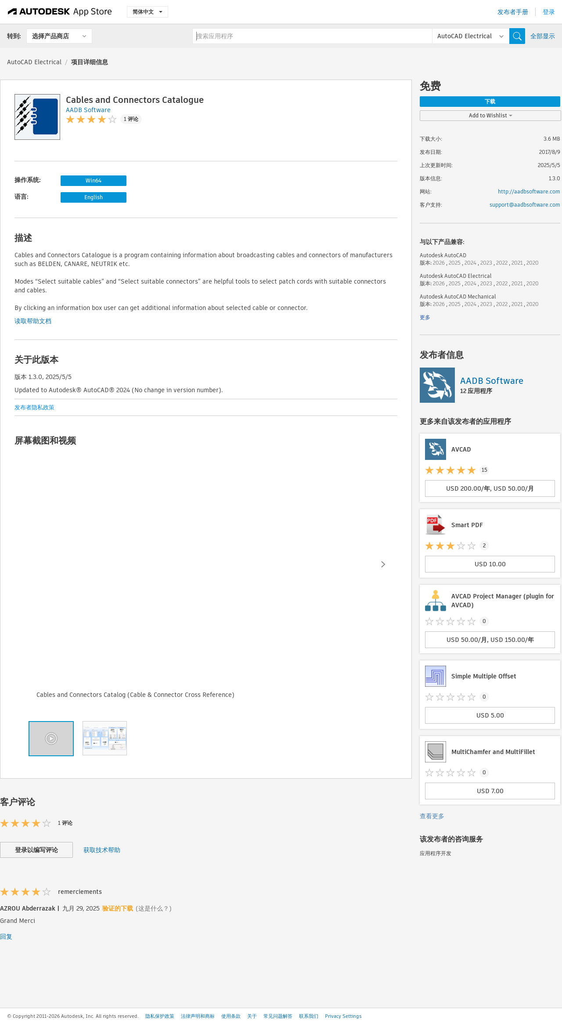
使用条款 (231, 1016)
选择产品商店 (50, 36)
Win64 (93, 180)
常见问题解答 (277, 1016)
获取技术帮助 (101, 849)
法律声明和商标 (198, 1016)
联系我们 (308, 1016)
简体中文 (147, 11)
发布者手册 (512, 11)
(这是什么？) (154, 908)
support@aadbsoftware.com (525, 204)
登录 (549, 11)
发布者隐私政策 (34, 407)
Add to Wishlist (490, 115)
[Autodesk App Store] (60, 11)
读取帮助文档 (32, 321)
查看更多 (432, 816)
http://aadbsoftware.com (529, 191)
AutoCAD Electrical (34, 62)
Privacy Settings (343, 1016)
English (93, 197)
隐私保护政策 (159, 1016)
